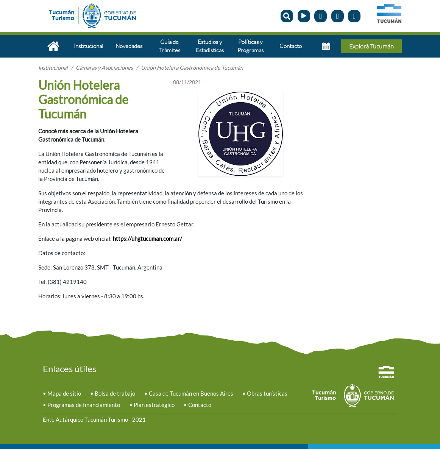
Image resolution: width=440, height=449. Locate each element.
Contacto (199, 405)
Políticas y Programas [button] (250, 46)
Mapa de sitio (64, 393)
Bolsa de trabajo (115, 393)
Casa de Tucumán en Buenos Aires (191, 393)
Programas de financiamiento (83, 405)
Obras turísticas (267, 393)
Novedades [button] (128, 46)
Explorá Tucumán (371, 46)
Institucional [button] (88, 46)
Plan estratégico (154, 405)
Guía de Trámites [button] (169, 46)
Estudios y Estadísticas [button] (210, 46)
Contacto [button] (290, 46)
